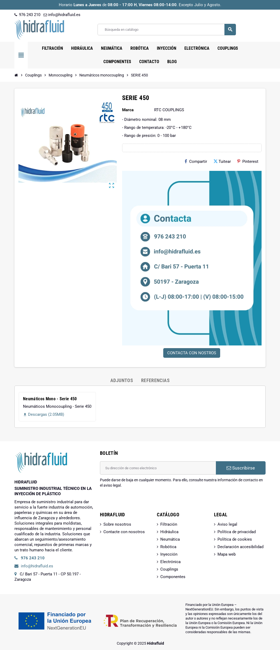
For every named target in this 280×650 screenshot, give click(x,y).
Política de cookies (234, 539)
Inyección (168, 554)
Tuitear (222, 161)
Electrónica (170, 561)
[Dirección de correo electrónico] (158, 468)
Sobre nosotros (117, 524)
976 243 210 (27, 14)
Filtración (168, 524)
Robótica (168, 546)
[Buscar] (167, 29)
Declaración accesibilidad (240, 546)
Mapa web (226, 554)
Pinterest (247, 161)
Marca (128, 109)
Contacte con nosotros (124, 531)
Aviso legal (227, 524)
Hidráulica (169, 531)
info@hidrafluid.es (62, 14)
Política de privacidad (236, 531)
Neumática (170, 539)
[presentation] (140, 501)
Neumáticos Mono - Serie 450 (50, 398)
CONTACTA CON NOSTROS (191, 353)
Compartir (196, 161)
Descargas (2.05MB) (43, 414)
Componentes (172, 576)
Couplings (169, 569)
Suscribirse (241, 468)
